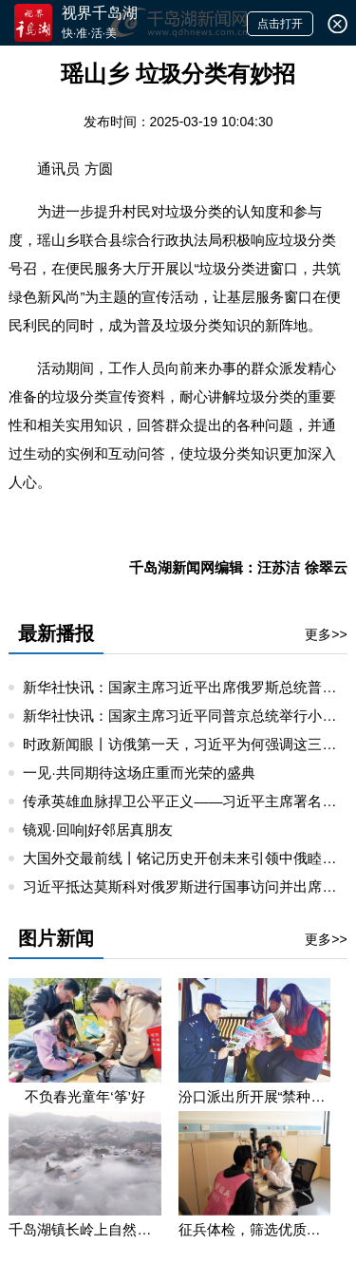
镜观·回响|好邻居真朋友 (98, 829)
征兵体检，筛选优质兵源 (254, 1229)
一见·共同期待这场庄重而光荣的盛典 (138, 772)
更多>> (326, 634)
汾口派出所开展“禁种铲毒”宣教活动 (254, 1096)
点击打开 (280, 23)
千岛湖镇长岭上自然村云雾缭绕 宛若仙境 (84, 1229)
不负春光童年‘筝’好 (85, 1096)
